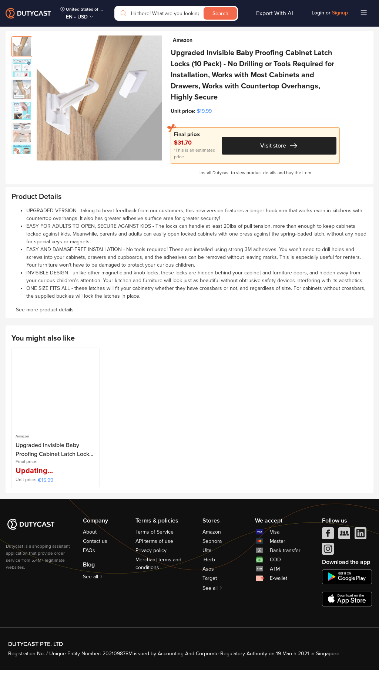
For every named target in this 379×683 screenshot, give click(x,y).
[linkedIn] (360, 548)
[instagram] (328, 564)
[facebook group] (344, 548)
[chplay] (347, 590)
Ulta (206, 564)
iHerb (208, 573)
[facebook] (328, 548)
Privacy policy (151, 564)
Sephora (212, 554)
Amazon (211, 545)
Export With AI (274, 13)
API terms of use (154, 554)
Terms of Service (154, 545)
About (90, 545)
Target (209, 591)
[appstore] (347, 612)
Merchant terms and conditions (158, 577)
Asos (208, 582)
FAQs (89, 564)
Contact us (95, 554)
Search (220, 13)
